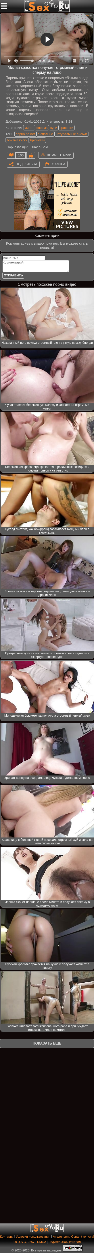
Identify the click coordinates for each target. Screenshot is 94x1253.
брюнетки (37, 140)
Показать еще (47, 1043)
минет (29, 128)
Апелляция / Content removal (73, 1236)
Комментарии (59, 155)
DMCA (41, 1242)
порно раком (25, 134)
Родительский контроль (65, 1242)
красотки (66, 128)
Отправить (13, 275)
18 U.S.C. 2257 (24, 1242)
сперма (42, 128)
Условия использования (33, 1236)
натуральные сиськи (71, 134)
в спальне (45, 134)
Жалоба (58, 164)
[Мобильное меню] (4, 6)
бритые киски (17, 140)
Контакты (6, 1236)
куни (53, 128)
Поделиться (26, 164)
